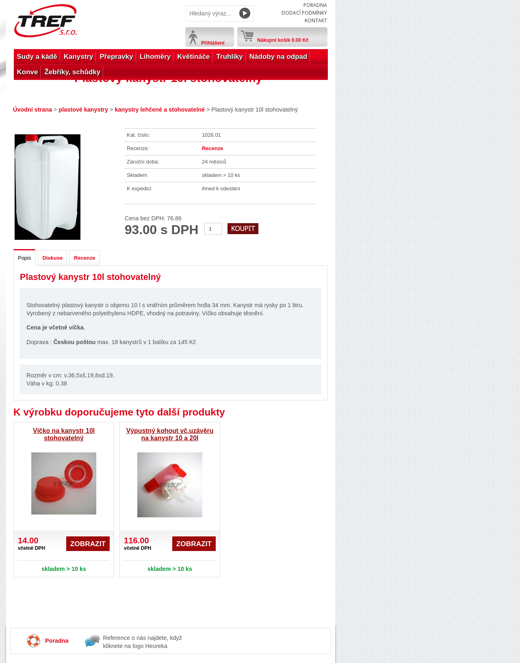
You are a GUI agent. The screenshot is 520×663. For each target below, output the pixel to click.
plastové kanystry (83, 109)
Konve (27, 72)
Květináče (193, 56)
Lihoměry (155, 56)
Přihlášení (212, 43)
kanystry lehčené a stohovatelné (160, 109)
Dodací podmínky (304, 12)
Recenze (212, 148)
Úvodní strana (32, 109)
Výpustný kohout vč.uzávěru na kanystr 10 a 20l (170, 434)
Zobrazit (88, 544)
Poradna (315, 5)
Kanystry (78, 56)
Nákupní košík (283, 38)
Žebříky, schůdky (72, 72)
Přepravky (116, 56)
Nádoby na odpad (278, 56)
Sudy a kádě (37, 56)
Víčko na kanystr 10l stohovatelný (64, 434)
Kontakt (316, 20)
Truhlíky (230, 56)
